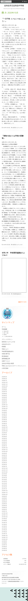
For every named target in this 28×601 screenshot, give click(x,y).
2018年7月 (4, 545)
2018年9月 (4, 541)
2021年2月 (4, 487)
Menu (25, 1)
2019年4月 (4, 528)
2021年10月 (4, 472)
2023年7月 (4, 434)
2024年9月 (4, 410)
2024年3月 (4, 421)
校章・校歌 (6, 333)
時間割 (4, 346)
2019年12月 (4, 513)
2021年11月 (4, 470)
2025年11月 (4, 384)
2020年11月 (4, 492)
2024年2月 (4, 423)
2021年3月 (4, 485)
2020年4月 (4, 505)
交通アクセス (6, 361)
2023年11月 (4, 429)
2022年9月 (4, 453)
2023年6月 (4, 436)
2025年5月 (4, 395)
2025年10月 (4, 386)
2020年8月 (4, 498)
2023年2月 (4, 444)
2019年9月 (4, 518)
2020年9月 (4, 496)
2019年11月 (4, 515)
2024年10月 (4, 408)
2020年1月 (4, 511)
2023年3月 (4, 442)
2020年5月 (4, 503)
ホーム (4, 327)
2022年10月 (4, 451)
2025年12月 (4, 382)
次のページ (21, 302)
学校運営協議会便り (17, 294)
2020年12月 (4, 490)
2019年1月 (4, 533)
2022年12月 (4, 447)
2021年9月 (4, 474)
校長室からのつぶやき (17, 127)
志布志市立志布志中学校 (14, 5)
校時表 (5, 334)
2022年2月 (4, 464)
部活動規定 (5, 356)
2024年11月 (4, 406)
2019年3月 (4, 530)
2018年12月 (4, 535)
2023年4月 (4, 440)
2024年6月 (4, 416)
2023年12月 (4, 427)
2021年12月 (4, 468)
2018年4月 (4, 550)
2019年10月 (4, 516)
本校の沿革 (6, 331)
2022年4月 (4, 460)
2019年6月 (4, 524)
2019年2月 (4, 531)
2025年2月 (4, 401)
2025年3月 (4, 399)
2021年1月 (4, 488)
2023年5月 (4, 438)
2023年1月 (4, 446)
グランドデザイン (7, 339)
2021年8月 (4, 475)
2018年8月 (4, 543)
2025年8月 (4, 389)
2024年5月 (4, 417)
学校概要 (4, 329)
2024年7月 (4, 414)
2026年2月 (4, 378)
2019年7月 (4, 522)
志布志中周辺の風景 (8, 363)
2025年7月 (4, 391)
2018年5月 (4, 548)
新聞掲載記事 (6, 358)
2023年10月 (4, 431)
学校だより (5, 349)
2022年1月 (4, 466)
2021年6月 (4, 479)
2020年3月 (4, 507)
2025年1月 (4, 403)
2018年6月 (4, 546)
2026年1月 (4, 380)
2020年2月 (4, 509)
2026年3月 (4, 376)
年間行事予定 (6, 354)
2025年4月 (4, 397)
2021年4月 (4, 483)
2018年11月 (4, 537)
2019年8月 (4, 520)
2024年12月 (4, 404)
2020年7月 (4, 500)
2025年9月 (4, 388)
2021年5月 (4, 481)
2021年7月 (4, 477)
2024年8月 (4, 412)
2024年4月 (4, 419)
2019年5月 (4, 526)
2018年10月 (4, 539)
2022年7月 (4, 455)
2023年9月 (4, 432)
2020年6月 (4, 502)
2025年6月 (4, 393)
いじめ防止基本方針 (8, 336)
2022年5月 (4, 459)
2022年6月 (4, 457)
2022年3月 (4, 462)
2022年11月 (4, 449)
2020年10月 (4, 494)
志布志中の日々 (6, 344)
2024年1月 (4, 425)
